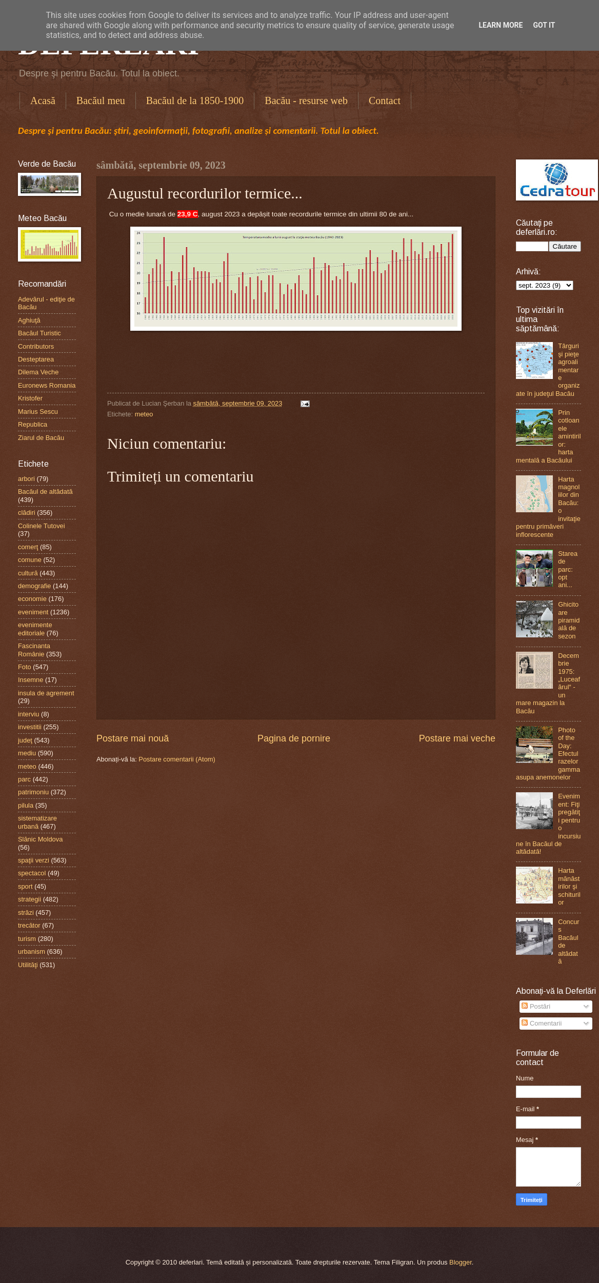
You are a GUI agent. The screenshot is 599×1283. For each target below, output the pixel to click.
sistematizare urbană (37, 822)
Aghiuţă (29, 320)
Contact (385, 100)
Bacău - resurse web (306, 100)
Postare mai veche (457, 738)
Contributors (36, 346)
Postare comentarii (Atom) (176, 759)
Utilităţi (28, 965)
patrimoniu (33, 792)
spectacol (32, 873)
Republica (32, 424)
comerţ (28, 547)
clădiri (26, 512)
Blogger (460, 1262)
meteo (144, 414)
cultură (28, 573)
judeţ (25, 740)
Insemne (30, 680)
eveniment (33, 612)
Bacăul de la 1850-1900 (195, 100)
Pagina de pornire (293, 738)
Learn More (500, 25)
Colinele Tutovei (41, 526)
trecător (29, 925)
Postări (536, 1006)
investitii (30, 727)
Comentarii (542, 1023)
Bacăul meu (100, 100)
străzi (26, 912)
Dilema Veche (38, 372)
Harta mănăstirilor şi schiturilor (569, 886)
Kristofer (30, 398)
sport (25, 886)
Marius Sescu (38, 411)
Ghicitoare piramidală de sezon (569, 620)
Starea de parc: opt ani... (567, 569)
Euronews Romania (46, 385)
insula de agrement (46, 693)
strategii (29, 899)
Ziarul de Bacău (41, 438)
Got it (544, 25)
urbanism (31, 951)
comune (30, 560)
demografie (34, 586)
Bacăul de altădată (45, 491)
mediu (27, 753)
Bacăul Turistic (39, 333)
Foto (24, 667)
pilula (25, 805)
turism (27, 939)
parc (24, 779)
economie (32, 599)
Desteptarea (36, 359)
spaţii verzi (33, 860)
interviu (28, 714)
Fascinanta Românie (34, 649)
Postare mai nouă (132, 738)
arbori (26, 479)
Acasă (42, 100)
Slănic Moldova (40, 839)
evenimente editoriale (35, 628)
